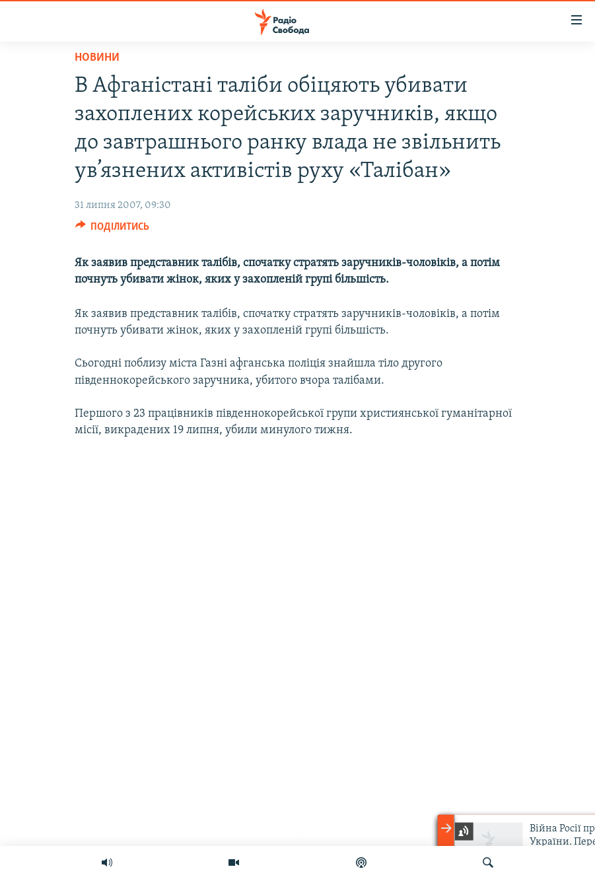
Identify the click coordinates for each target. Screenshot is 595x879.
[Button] (112, 229)
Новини (97, 58)
